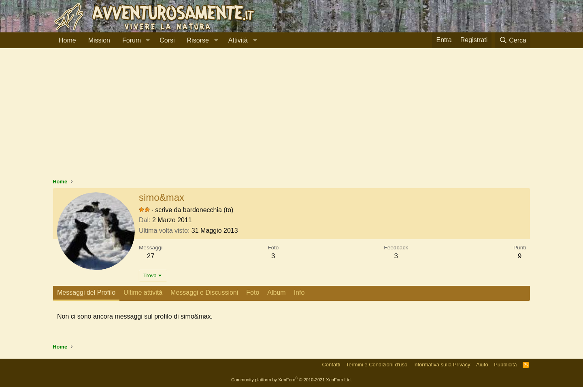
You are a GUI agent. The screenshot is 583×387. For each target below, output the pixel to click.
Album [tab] (276, 292)
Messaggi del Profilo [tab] (86, 292)
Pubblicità (505, 364)
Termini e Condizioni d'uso (376, 364)
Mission (99, 40)
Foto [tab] (252, 292)
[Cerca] (512, 40)
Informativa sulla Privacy (441, 364)
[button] (147, 40)
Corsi (167, 40)
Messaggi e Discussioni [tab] (204, 292)
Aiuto (482, 364)
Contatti (331, 364)
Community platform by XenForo (291, 379)
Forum (131, 40)
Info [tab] (299, 292)
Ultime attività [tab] (142, 292)
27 (151, 256)
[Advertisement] (291, 117)
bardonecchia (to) (208, 209)
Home (67, 40)
